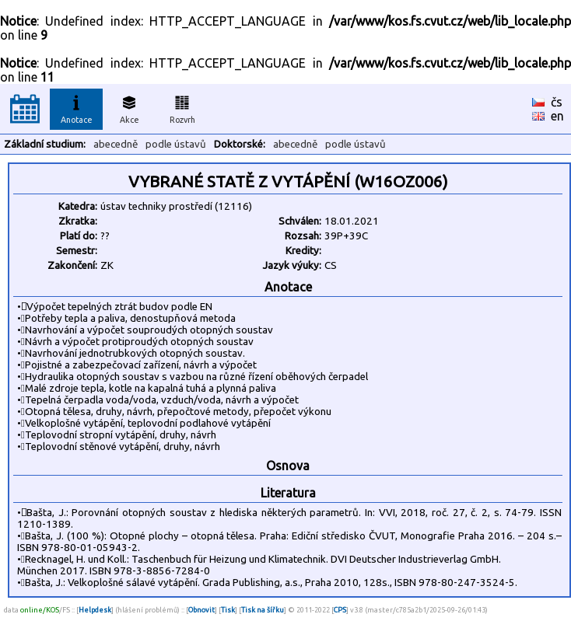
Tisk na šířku (262, 609)
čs (556, 102)
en (557, 116)
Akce (129, 107)
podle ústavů (175, 144)
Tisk (228, 609)
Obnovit (201, 609)
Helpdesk (95, 609)
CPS (340, 609)
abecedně (115, 144)
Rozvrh (182, 107)
